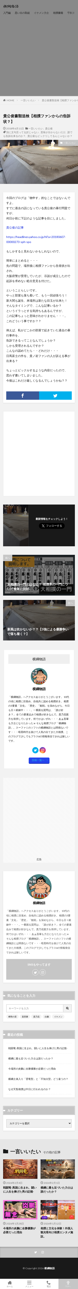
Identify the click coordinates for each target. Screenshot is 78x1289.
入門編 (7, 12)
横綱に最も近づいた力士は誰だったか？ (30, 1058)
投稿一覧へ (38, 760)
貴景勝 (25, 1016)
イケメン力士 (41, 12)
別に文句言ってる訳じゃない (22, 132)
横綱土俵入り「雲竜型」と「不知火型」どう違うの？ (38, 1078)
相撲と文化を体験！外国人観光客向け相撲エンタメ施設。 (57, 1232)
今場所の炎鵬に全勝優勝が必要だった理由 (32, 1068)
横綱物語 (49, 1268)
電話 (49, 1283)
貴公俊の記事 (15, 227)
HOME (10, 100)
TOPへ (68, 1283)
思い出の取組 (22, 12)
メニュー (29, 1283)
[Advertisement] (39, 55)
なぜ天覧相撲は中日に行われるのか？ (29, 1089)
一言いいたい (28, 100)
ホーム (10, 1283)
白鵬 (47, 1016)
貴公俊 (49, 128)
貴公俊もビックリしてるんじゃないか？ (49, 136)
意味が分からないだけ (53, 132)
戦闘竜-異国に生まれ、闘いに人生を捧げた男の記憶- (37, 1048)
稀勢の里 (12, 1016)
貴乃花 (36, 1016)
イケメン (58, 1016)
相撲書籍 (58, 12)
